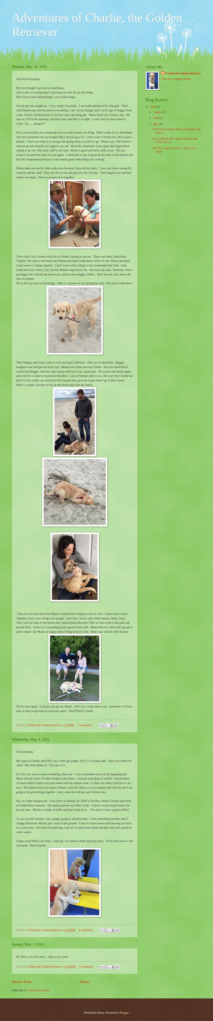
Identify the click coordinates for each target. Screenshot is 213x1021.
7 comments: (85, 725)
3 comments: (86, 966)
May (156, 124)
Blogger (123, 1012)
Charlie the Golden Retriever (183, 73)
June (156, 118)
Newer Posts (22, 982)
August (157, 112)
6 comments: (86, 930)
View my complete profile (176, 78)
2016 (153, 106)
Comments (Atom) (38, 990)
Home (84, 982)
